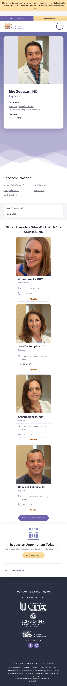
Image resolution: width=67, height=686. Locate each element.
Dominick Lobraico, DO (32, 487)
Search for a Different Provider (33, 518)
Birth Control (40, 185)
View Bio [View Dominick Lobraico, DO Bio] (33, 510)
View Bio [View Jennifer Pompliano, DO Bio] (33, 369)
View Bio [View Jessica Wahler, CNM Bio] (33, 299)
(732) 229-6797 (15, 118)
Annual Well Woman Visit (15, 185)
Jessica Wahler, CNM (30, 279)
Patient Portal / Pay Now (17, 18)
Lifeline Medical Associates (15, 570)
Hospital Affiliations (13, 214)
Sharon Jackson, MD (30, 416)
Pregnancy (39, 190)
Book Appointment (50, 18)
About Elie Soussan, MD (14, 208)
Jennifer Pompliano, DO (32, 346)
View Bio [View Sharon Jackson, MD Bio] (33, 439)
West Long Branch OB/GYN (21, 106)
